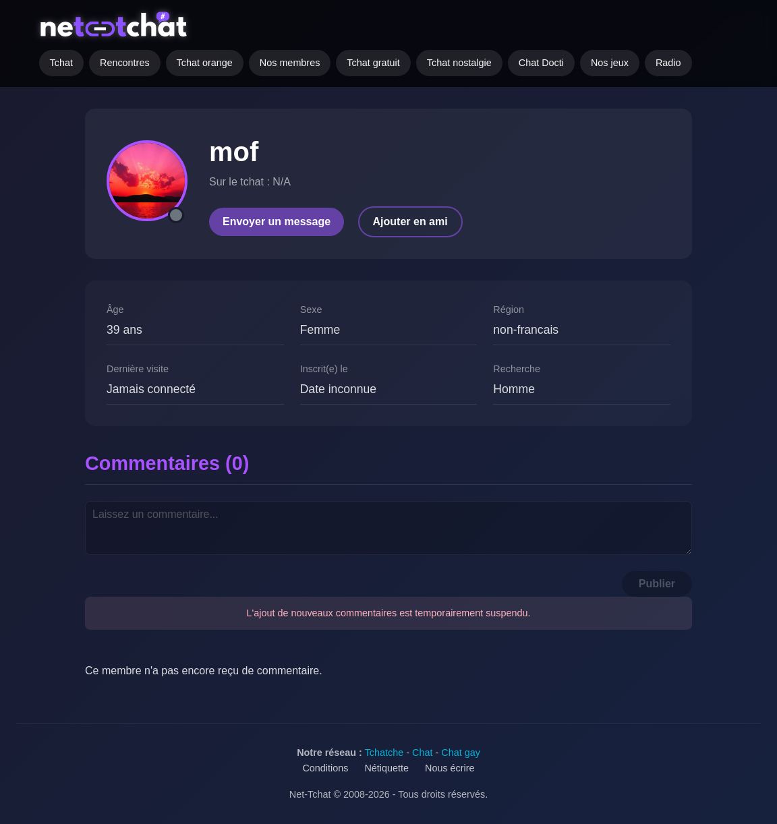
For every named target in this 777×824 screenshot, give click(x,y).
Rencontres (125, 62)
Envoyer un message (276, 221)
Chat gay (460, 752)
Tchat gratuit (373, 62)
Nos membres (290, 62)
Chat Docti (541, 62)
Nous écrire (450, 768)
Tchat (61, 62)
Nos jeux (610, 62)
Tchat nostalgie (459, 62)
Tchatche (384, 752)
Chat (422, 752)
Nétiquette (386, 768)
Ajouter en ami (410, 221)
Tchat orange (205, 62)
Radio (668, 62)
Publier (657, 583)
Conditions (325, 768)
